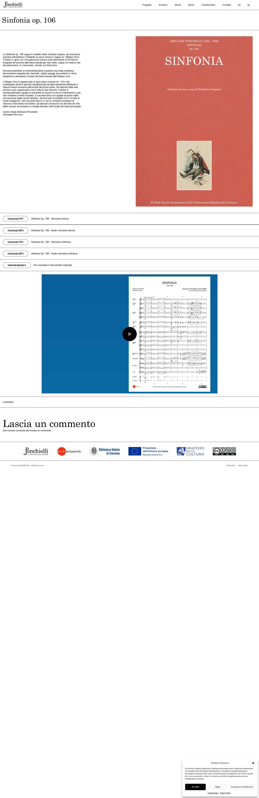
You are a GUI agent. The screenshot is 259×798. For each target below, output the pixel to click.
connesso (20, 430)
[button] (253, 763)
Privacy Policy (225, 793)
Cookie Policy (213, 793)
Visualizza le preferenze (242, 787)
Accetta (195, 787)
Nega (217, 787)
